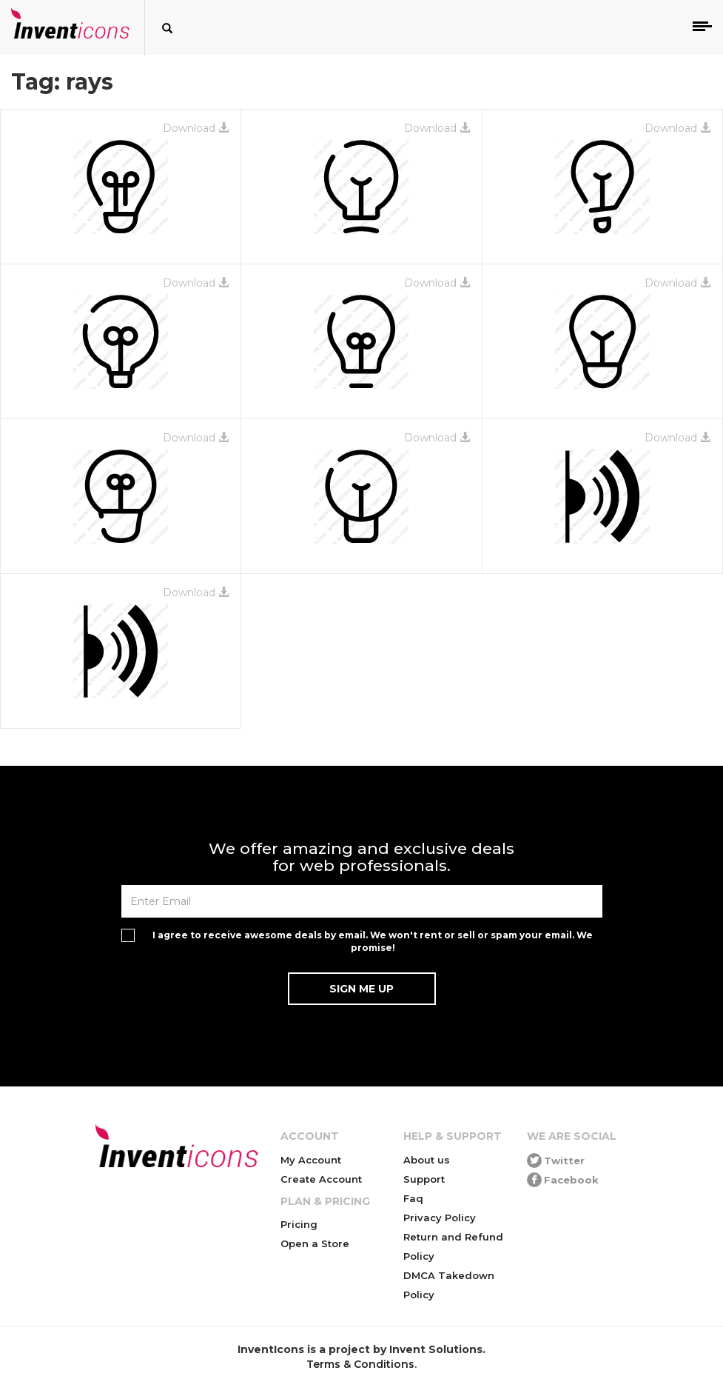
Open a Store (314, 1243)
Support (424, 1179)
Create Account (321, 1179)
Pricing (298, 1224)
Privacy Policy (439, 1217)
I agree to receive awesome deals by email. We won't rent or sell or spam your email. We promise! (372, 941)
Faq (413, 1198)
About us (426, 1160)
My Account (310, 1160)
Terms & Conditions (360, 1364)
